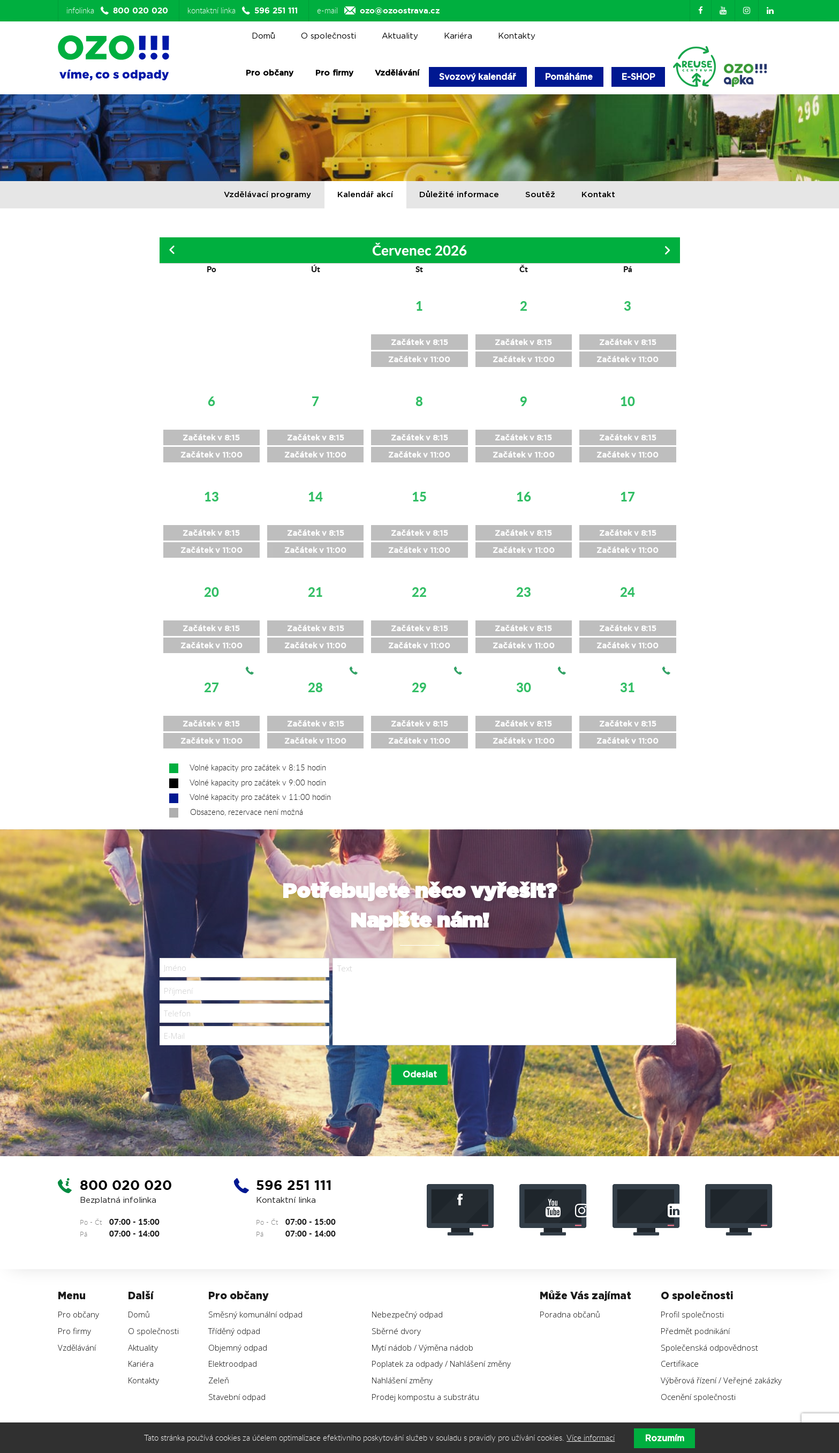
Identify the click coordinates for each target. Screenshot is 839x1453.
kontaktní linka (243, 11)
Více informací (590, 1438)
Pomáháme (572, 77)
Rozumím (664, 1438)
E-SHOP (643, 77)
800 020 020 (128, 1194)
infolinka (118, 11)
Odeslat (420, 1083)
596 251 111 (296, 1194)
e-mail (378, 11)
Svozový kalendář (479, 77)
